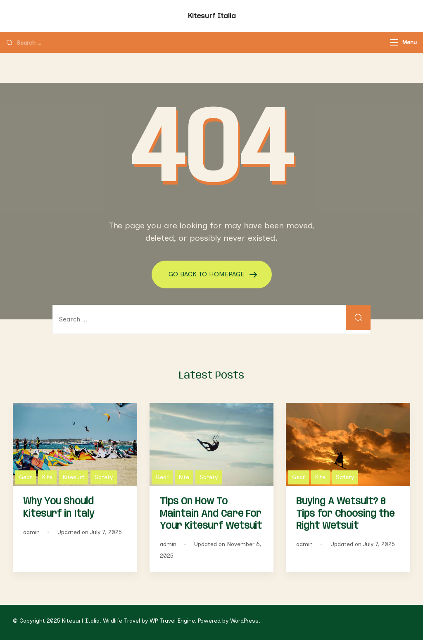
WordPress (244, 620)
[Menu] (394, 42)
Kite (47, 477)
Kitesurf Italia (212, 15)
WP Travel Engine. (173, 620)
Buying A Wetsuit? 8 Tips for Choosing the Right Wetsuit (345, 513)
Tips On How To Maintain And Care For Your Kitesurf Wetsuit (211, 513)
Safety (104, 477)
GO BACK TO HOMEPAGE (207, 274)
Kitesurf (73, 477)
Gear (25, 477)
